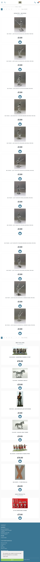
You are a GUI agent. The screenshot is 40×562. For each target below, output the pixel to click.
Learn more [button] (5, 556)
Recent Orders (4, 548)
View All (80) (24, 9)
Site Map (3, 547)
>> (19, 9)
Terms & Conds (4, 542)
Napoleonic (5, 6)
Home (2, 6)
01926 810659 (3, 537)
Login (2, 545)
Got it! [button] (12, 559)
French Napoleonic (11, 6)
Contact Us (3, 544)
